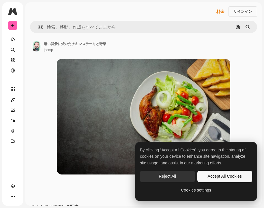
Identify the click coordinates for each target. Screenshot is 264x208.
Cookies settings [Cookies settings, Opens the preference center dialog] (196, 190)
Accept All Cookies (225, 176)
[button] (38, 27)
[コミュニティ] (12, 70)
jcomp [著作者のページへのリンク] (48, 50)
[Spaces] (12, 99)
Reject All (167, 176)
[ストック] (12, 60)
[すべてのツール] (12, 89)
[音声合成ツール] (12, 130)
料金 (220, 11)
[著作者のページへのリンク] (36, 46)
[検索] (12, 49)
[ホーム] (12, 39)
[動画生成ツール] (12, 120)
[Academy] (12, 186)
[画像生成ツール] (12, 110)
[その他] (12, 196)
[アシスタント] (12, 141)
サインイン (242, 11)
